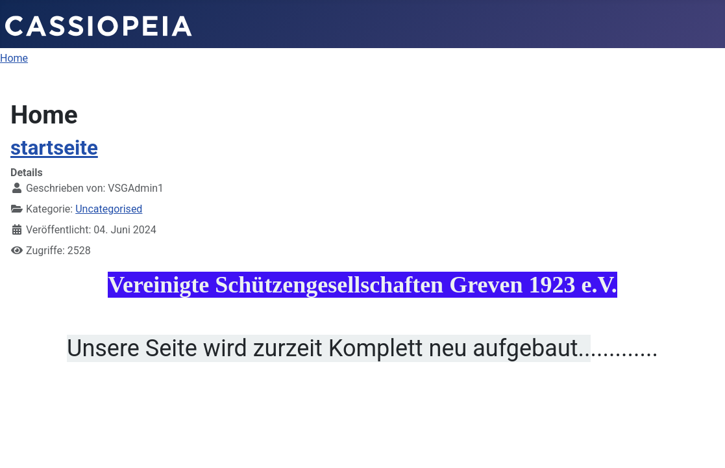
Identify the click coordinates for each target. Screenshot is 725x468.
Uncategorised (108, 209)
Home (14, 58)
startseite (54, 148)
